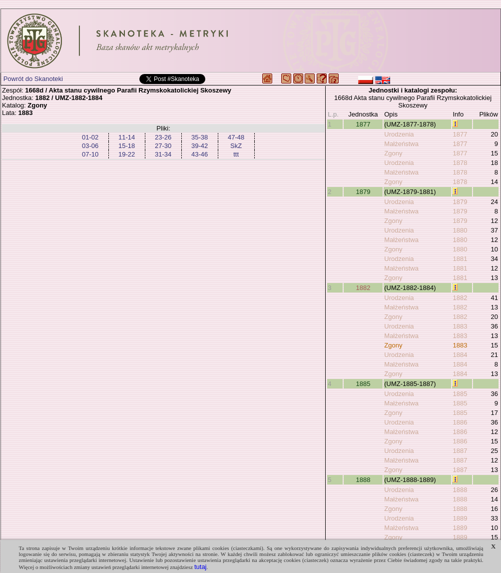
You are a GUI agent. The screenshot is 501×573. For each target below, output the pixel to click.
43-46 (199, 154)
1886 (460, 422)
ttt (236, 154)
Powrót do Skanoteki (33, 78)
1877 (363, 124)
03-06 (90, 146)
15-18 (126, 146)
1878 (460, 162)
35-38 (199, 137)
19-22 (126, 154)
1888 (363, 480)
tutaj (200, 566)
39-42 (199, 146)
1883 (460, 326)
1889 (460, 518)
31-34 (163, 154)
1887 (460, 450)
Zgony (393, 153)
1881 (460, 258)
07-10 (90, 154)
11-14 (126, 137)
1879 (363, 192)
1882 (363, 288)
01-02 (90, 137)
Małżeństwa (401, 144)
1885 (363, 384)
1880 (460, 230)
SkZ (236, 146)
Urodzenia (399, 134)
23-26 (163, 137)
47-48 (236, 137)
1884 (460, 354)
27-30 (163, 146)
